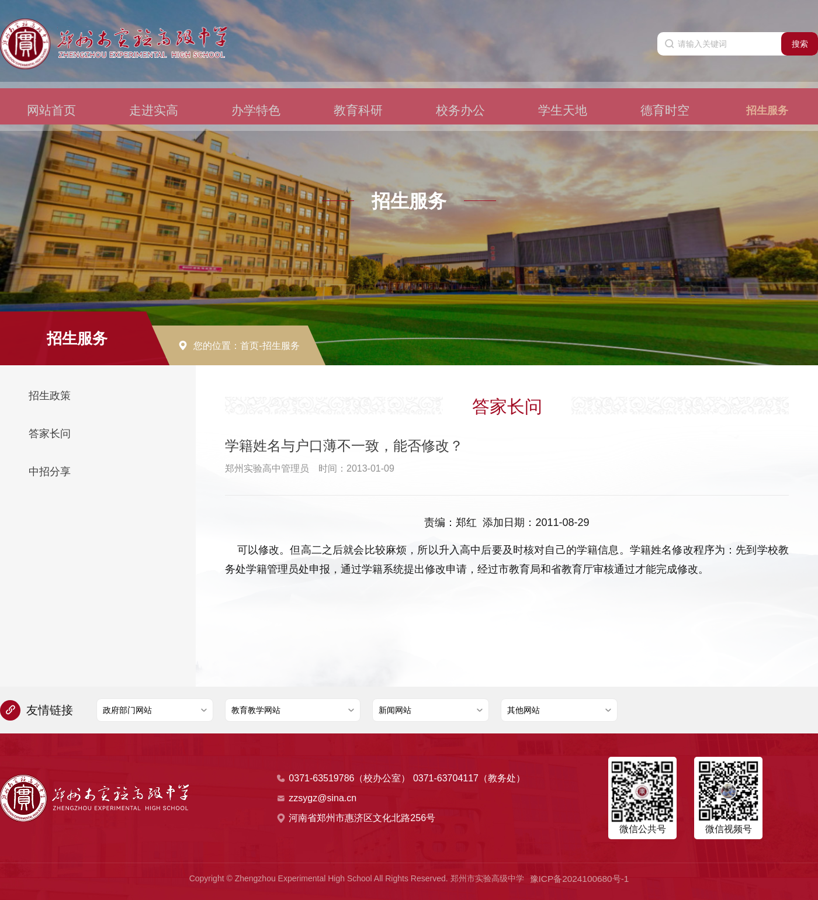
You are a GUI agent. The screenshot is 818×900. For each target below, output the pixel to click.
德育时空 (665, 91)
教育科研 (358, 91)
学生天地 (563, 91)
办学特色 (256, 91)
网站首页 (51, 91)
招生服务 (767, 91)
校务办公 (460, 91)
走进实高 (154, 91)
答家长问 (50, 433)
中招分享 (50, 471)
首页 (249, 346)
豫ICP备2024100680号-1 (579, 877)
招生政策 (50, 395)
